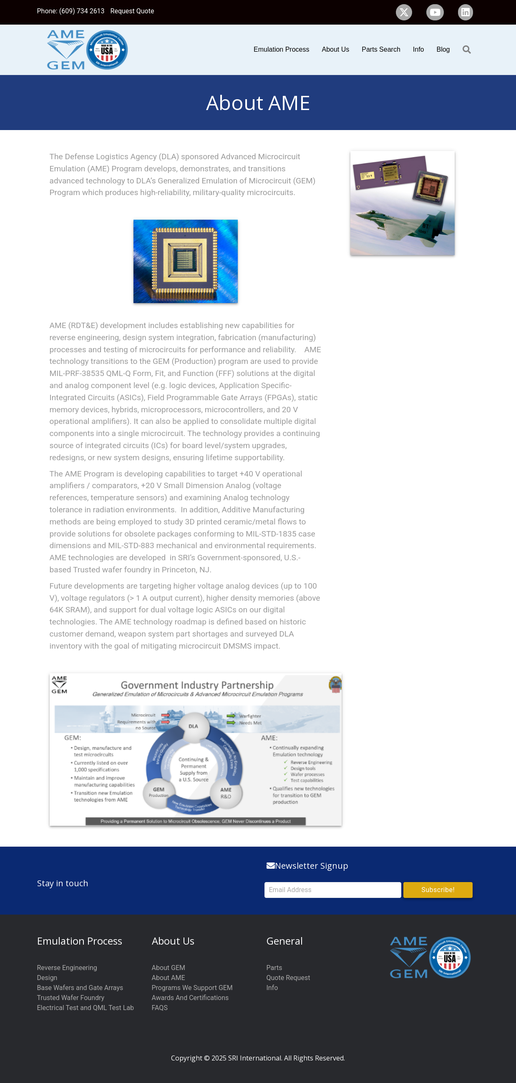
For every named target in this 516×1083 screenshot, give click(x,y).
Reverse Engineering (67, 968)
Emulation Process (281, 49)
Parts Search (381, 49)
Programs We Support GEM (192, 988)
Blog (443, 49)
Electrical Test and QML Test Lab (85, 1008)
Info (418, 49)
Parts (274, 968)
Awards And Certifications (190, 998)
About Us (335, 49)
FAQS (160, 1008)
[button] (438, 890)
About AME (168, 978)
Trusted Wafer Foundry (71, 998)
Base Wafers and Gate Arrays (80, 988)
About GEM (169, 968)
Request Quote (132, 11)
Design (47, 978)
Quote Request (288, 978)
